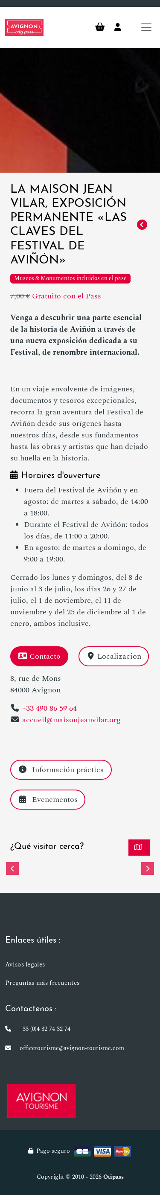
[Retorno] (142, 225)
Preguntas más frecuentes (42, 983)
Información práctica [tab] (61, 769)
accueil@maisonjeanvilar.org (71, 720)
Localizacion (114, 656)
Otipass (113, 1176)
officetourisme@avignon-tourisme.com (72, 1048)
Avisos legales (25, 964)
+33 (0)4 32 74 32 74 (45, 1028)
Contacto (39, 656)
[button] (12, 868)
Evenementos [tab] (48, 799)
